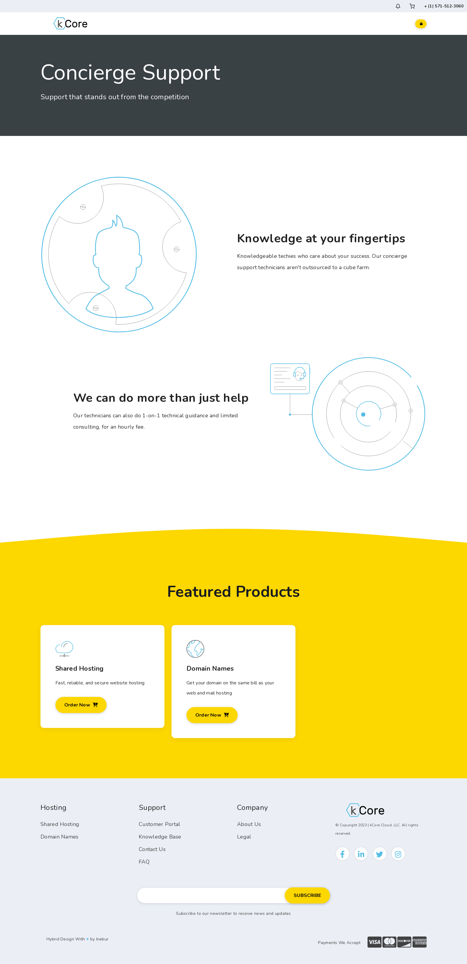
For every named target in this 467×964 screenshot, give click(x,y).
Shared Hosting (60, 824)
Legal (244, 836)
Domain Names (60, 836)
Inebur (102, 939)
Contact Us (152, 849)
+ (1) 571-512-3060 (443, 6)
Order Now (81, 705)
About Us (249, 824)
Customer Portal (159, 824)
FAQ (144, 861)
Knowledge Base (160, 836)
